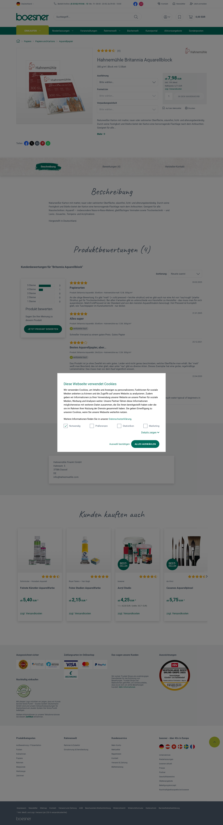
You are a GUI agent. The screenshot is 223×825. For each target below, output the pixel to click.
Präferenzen (99, 426)
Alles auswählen (145, 444)
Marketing (151, 426)
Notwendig (72, 426)
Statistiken (125, 426)
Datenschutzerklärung (120, 419)
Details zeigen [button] (150, 432)
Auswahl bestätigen (119, 444)
